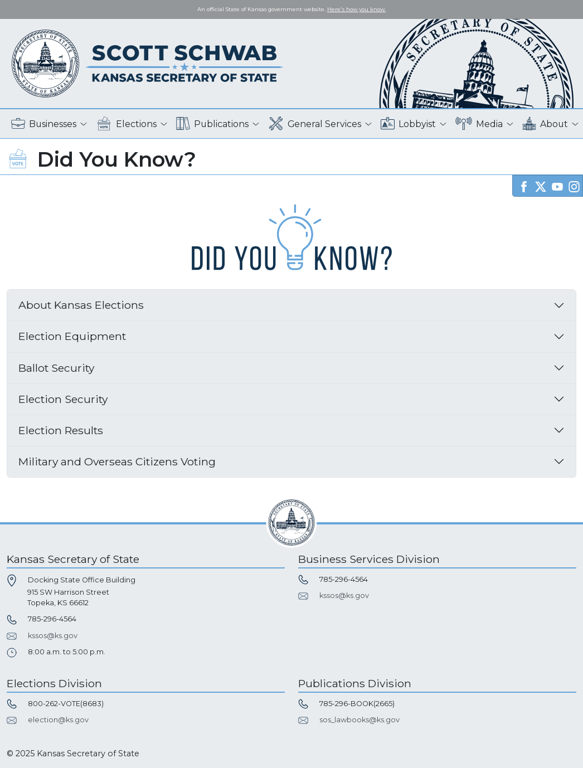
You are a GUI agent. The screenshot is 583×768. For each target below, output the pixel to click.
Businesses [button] (43, 124)
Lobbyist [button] (408, 124)
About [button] (545, 124)
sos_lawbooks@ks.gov (359, 720)
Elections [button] (126, 124)
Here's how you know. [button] (356, 9)
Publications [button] (212, 124)
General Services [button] (315, 124)
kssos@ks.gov (52, 635)
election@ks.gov (58, 720)
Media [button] (479, 124)
